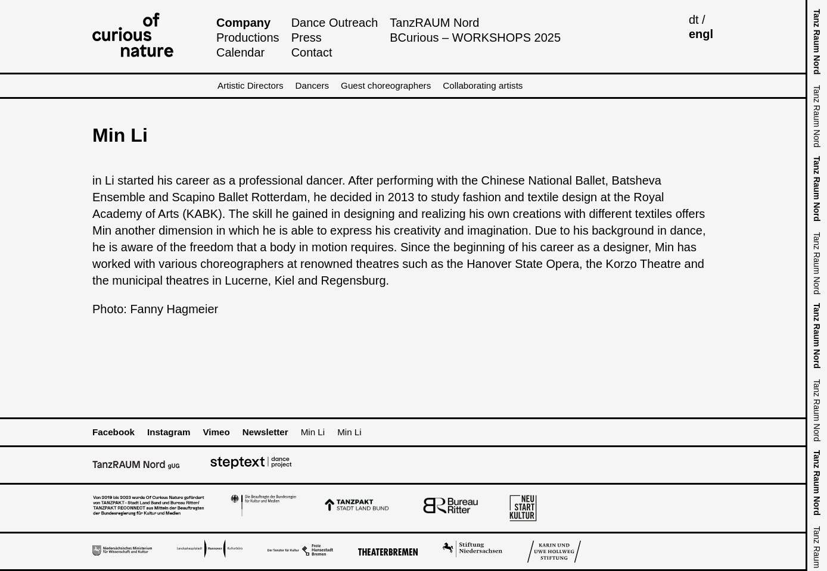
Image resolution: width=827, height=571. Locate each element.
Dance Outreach (334, 22)
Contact (311, 52)
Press (306, 37)
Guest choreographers (386, 85)
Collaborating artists (483, 85)
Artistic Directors (250, 85)
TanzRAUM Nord (434, 22)
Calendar (240, 52)
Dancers (312, 85)
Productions (247, 37)
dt (694, 19)
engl (701, 33)
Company (243, 22)
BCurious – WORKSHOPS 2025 (475, 37)
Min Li (313, 432)
